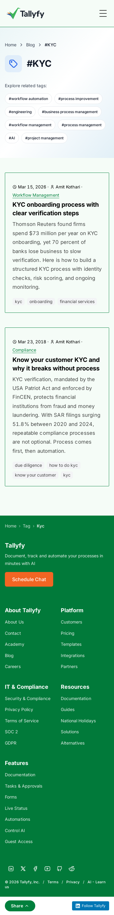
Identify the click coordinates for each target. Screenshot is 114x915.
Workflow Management (35, 195)
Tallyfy (15, 545)
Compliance (24, 349)
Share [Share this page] (20, 905)
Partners (69, 666)
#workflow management (30, 125)
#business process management (70, 111)
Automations (17, 819)
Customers (71, 621)
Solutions (70, 731)
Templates (71, 644)
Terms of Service (22, 720)
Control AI (15, 830)
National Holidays (78, 720)
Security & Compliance (27, 698)
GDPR (10, 742)
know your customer (35, 474)
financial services (77, 301)
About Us (14, 621)
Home (10, 44)
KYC (18, 301)
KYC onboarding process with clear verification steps (55, 209)
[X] (23, 869)
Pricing (68, 633)
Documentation (76, 698)
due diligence (28, 465)
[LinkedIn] (11, 869)
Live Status (16, 808)
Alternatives (73, 742)
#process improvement (78, 98)
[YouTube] (47, 869)
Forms (11, 796)
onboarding (41, 301)
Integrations (73, 655)
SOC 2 (11, 731)
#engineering (20, 111)
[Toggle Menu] (103, 13)
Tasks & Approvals (23, 785)
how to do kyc (63, 465)
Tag (26, 525)
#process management (82, 125)
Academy (14, 644)
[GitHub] (60, 869)
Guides (68, 709)
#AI (12, 138)
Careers (13, 666)
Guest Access (19, 841)
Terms (52, 882)
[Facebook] (35, 869)
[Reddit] (72, 869)
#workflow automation (28, 98)
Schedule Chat (29, 579)
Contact (13, 633)
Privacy (73, 882)
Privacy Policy (19, 709)
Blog (30, 44)
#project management (44, 138)
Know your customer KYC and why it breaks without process (56, 364)
